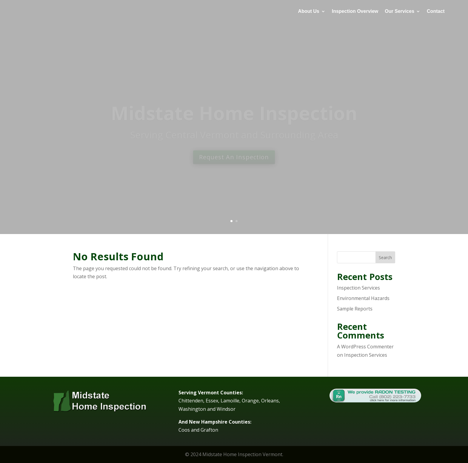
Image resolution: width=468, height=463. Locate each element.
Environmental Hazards (363, 298)
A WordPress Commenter (365, 346)
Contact (436, 11)
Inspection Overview (355, 11)
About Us (308, 11)
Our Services (399, 11)
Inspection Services (358, 287)
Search (385, 257)
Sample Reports (354, 308)
